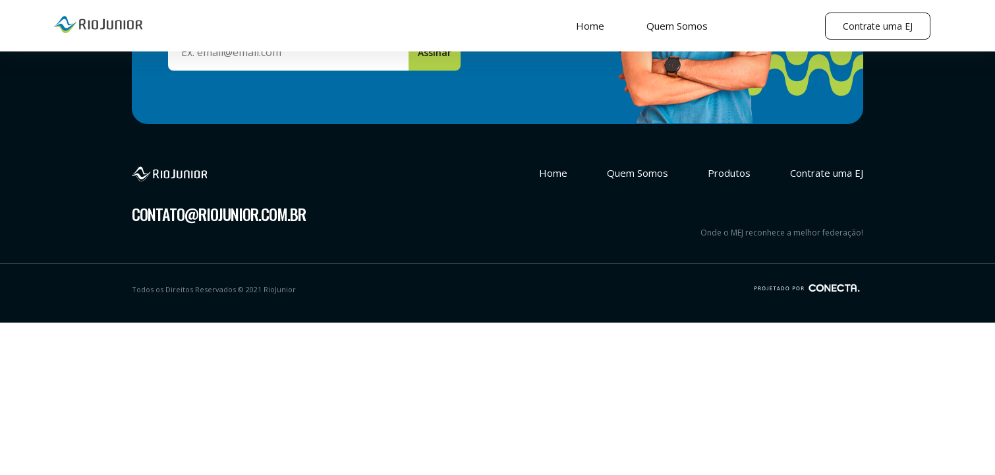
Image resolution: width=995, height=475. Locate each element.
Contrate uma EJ (878, 26)
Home (590, 25)
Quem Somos (677, 25)
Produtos (729, 172)
